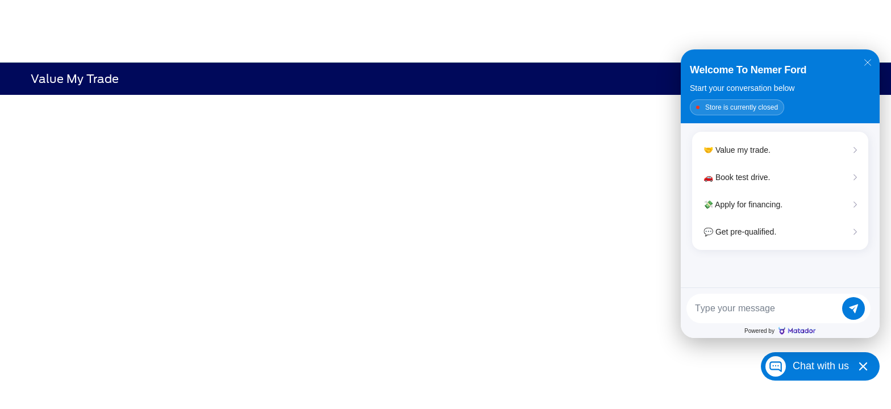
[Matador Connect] (780, 193)
